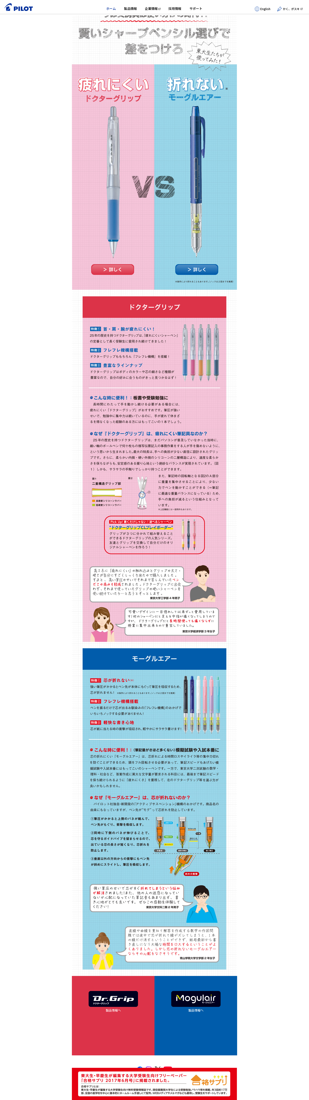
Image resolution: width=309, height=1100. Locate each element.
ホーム (111, 8)
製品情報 (130, 8)
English (262, 8)
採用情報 (174, 8)
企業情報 (151, 8)
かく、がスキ (288, 8)
